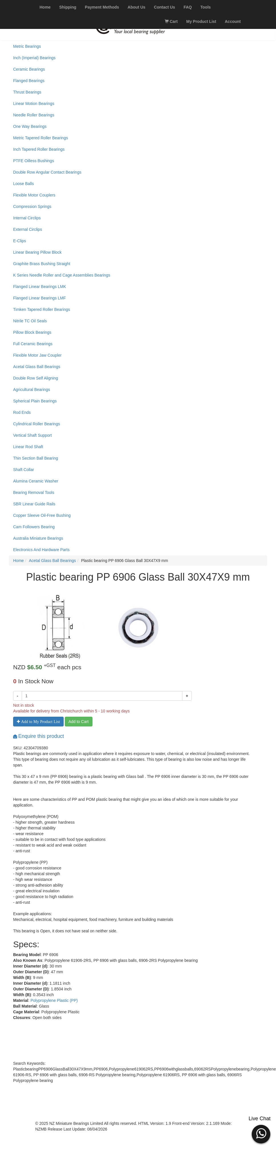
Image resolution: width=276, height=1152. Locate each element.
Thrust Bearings (27, 92)
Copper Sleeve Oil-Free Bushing (42, 515)
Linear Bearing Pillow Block (37, 252)
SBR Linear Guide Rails (34, 504)
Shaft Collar (23, 469)
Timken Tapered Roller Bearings (41, 309)
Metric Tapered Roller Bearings (40, 138)
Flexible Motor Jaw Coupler (37, 355)
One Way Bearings (30, 126)
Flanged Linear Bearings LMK (39, 286)
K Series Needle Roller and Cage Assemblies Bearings (61, 275)
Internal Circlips (27, 218)
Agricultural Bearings (31, 389)
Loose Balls (23, 183)
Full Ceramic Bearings (33, 343)
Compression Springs (32, 206)
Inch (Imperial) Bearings (34, 57)
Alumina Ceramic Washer (35, 481)
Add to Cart (79, 721)
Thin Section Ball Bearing (35, 458)
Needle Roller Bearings (33, 115)
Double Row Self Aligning (35, 378)
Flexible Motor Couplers (34, 195)
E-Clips (19, 241)
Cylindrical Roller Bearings (36, 424)
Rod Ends (22, 412)
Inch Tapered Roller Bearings (39, 149)
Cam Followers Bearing (34, 527)
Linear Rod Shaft (28, 446)
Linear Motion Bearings (33, 103)
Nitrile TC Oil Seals (30, 321)
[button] (261, 1133)
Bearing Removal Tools (33, 492)
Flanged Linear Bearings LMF (39, 298)
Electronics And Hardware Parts (41, 549)
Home (18, 560)
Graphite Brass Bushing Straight (41, 263)
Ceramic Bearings (29, 69)
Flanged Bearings (29, 80)
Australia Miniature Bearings (38, 538)
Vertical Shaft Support (32, 435)
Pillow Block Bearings (32, 332)
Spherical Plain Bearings (35, 401)
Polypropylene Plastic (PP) (54, 1000)
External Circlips (27, 229)
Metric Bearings (27, 46)
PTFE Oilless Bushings (33, 160)
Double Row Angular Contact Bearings (47, 172)
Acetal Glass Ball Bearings (36, 366)
